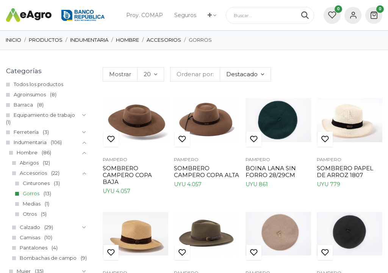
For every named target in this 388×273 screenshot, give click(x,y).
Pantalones (33, 248)
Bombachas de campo (48, 258)
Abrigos (29, 163)
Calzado (30, 227)
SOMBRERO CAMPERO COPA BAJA (127, 175)
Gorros (31, 193)
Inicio (13, 40)
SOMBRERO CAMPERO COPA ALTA (206, 172)
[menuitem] (144, 15)
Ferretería (26, 132)
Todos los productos (38, 84)
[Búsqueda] (307, 15)
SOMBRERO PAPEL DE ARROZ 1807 (345, 172)
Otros (30, 214)
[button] (245, 74)
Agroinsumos (30, 94)
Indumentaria (89, 40)
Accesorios (164, 40)
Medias (32, 204)
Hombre (127, 40)
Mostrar (120, 74)
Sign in (352, 15)
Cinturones (36, 183)
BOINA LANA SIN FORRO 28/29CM (271, 172)
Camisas (30, 237)
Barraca (23, 105)
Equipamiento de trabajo (44, 115)
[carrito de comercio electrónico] (373, 15)
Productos (46, 40)
